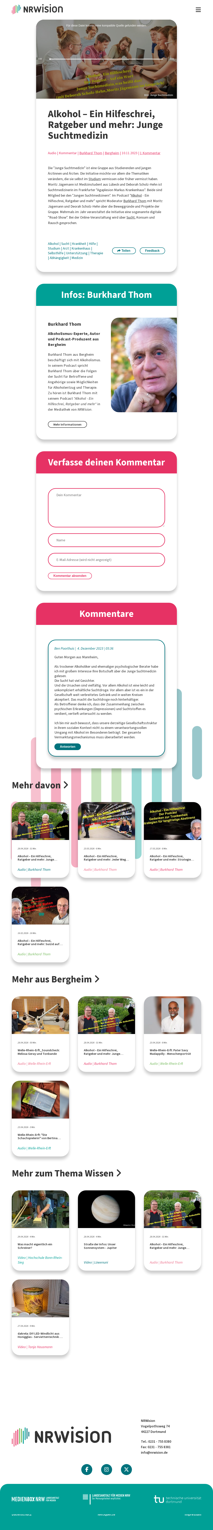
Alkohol (136, 195)
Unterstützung (77, 253)
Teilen (123, 250)
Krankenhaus (81, 248)
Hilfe (93, 243)
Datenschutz (22, 1514)
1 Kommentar (150, 153)
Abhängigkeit (60, 257)
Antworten (67, 746)
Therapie (96, 253)
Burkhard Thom (90, 153)
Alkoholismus (90, 360)
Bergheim (112, 153)
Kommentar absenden (69, 575)
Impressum (193, 1514)
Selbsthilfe (56, 253)
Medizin (77, 257)
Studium (95, 179)
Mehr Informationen (67, 424)
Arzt (66, 248)
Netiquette (106, 1514)
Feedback (152, 250)
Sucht (130, 217)
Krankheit (79, 243)
